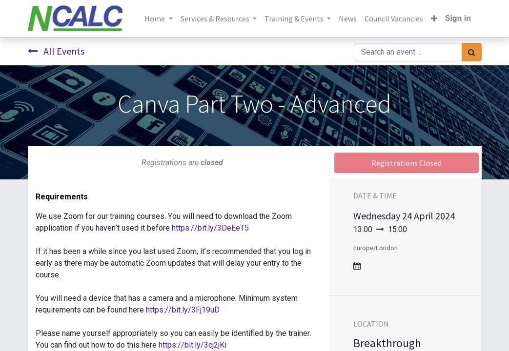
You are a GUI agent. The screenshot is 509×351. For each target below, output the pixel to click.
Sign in (458, 18)
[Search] (472, 52)
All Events (56, 51)
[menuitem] (348, 18)
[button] (434, 18)
